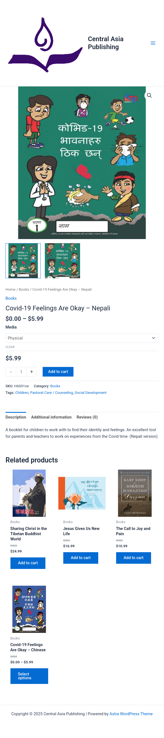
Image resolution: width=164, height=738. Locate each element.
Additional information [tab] (51, 417)
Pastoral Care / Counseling (51, 393)
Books (24, 289)
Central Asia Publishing (106, 43)
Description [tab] (16, 417)
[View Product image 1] (23, 260)
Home (10, 289)
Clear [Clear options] (10, 347)
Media (11, 327)
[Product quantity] (21, 372)
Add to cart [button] (28, 563)
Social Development (90, 393)
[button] (149, 95)
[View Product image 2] (62, 260)
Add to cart (58, 371)
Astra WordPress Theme (131, 713)
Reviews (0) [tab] (87, 417)
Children (21, 393)
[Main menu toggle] (152, 43)
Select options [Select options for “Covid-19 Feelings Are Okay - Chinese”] (25, 676)
